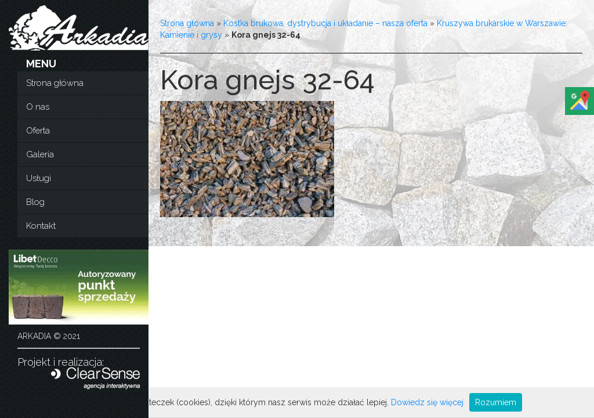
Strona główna (55, 83)
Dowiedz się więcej (427, 402)
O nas (37, 107)
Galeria (40, 154)
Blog (35, 202)
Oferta (38, 130)
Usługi (38, 178)
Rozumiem (495, 402)
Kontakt (41, 226)
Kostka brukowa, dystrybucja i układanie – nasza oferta (325, 23)
